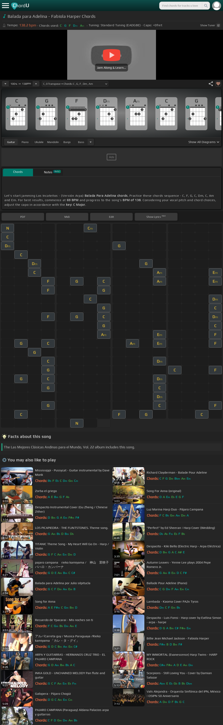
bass (81, 142)
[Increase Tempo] (36, 84)
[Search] (205, 6)
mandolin (53, 142)
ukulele (39, 142)
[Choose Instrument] (91, 142)
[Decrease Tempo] (5, 84)
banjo (67, 142)
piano (25, 142)
